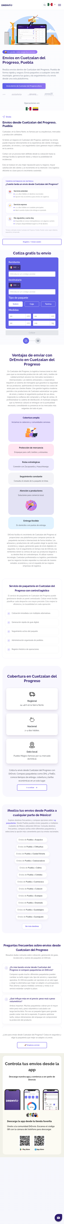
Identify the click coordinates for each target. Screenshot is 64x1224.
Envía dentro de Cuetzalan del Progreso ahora (24, 86)
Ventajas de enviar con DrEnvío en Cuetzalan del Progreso (32, 359)
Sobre (16, 304)
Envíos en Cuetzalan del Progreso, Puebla (23, 60)
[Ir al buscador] (44, 5)
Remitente (14, 262)
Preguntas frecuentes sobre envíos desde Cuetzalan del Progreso (32, 948)
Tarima (48, 304)
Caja (32, 304)
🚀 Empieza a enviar (32, 1045)
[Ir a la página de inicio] (7, 5)
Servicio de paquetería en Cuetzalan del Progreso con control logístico (32, 588)
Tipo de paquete (18, 297)
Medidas (14, 309)
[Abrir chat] (58, 1217)
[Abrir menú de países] (52, 4)
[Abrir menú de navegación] (60, 5)
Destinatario (15, 280)
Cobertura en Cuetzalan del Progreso (32, 678)
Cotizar (32, 332)
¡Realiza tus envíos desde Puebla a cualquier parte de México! (32, 813)
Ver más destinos (32, 926)
